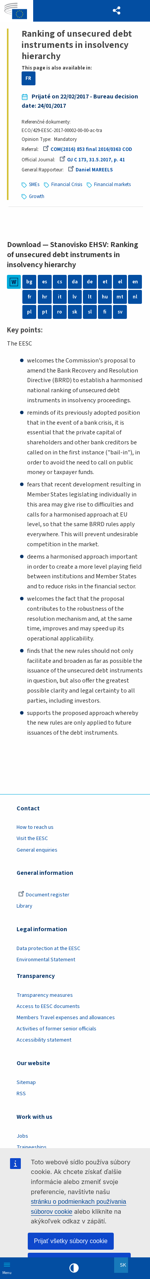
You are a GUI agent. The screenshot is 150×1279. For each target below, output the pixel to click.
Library (24, 906)
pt (44, 311)
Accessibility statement (44, 1040)
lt (90, 296)
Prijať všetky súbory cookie (71, 1241)
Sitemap (26, 1082)
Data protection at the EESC (48, 948)
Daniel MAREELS (90, 169)
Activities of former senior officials (56, 1029)
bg (29, 281)
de (90, 281)
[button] (116, 11)
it (60, 296)
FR (28, 78)
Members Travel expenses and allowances (66, 1018)
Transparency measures (45, 995)
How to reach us (35, 827)
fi (104, 311)
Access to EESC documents (48, 1006)
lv (74, 296)
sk (74, 311)
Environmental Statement (46, 960)
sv (120, 311)
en (135, 281)
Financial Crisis (66, 184)
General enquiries (37, 850)
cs (59, 281)
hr (44, 296)
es (44, 281)
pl (29, 311)
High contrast (74, 1268)
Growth (36, 196)
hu (105, 296)
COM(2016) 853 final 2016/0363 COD (87, 149)
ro (59, 311)
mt (119, 296)
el (120, 281)
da (75, 281)
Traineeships (32, 1147)
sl (90, 311)
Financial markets (112, 184)
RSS (21, 1094)
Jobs (22, 1136)
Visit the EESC (32, 838)
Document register (43, 895)
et (105, 281)
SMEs (34, 184)
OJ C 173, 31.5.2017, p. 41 (92, 159)
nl (135, 296)
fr (29, 296)
